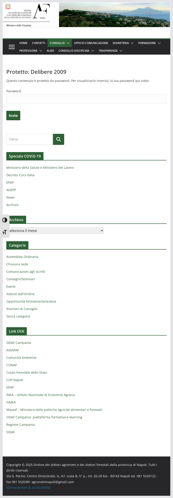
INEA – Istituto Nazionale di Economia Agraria (40, 395)
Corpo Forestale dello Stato (26, 372)
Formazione (147, 43)
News (10, 197)
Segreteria (121, 43)
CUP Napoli (14, 380)
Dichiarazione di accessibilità (28, 487)
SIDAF (10, 432)
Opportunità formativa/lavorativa (31, 301)
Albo (50, 51)
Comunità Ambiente (21, 357)
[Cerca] (58, 139)
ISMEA (11, 402)
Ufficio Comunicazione (91, 43)
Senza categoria (18, 316)
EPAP (10, 182)
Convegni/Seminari (20, 279)
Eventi (11, 286)
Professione (28, 51)
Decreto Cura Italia (20, 175)
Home (23, 43)
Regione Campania (20, 424)
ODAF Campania (18, 342)
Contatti (38, 43)
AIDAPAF (12, 350)
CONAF (11, 365)
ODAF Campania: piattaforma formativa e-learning (44, 417)
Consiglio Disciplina (74, 51)
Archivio (12, 205)
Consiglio (57, 43)
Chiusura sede (17, 264)
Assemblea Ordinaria (22, 257)
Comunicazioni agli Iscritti (25, 271)
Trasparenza (108, 51)
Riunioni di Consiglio (21, 309)
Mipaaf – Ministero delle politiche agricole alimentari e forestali (54, 410)
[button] (67, 43)
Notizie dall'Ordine (20, 294)
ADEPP (11, 190)
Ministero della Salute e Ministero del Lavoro (40, 167)
